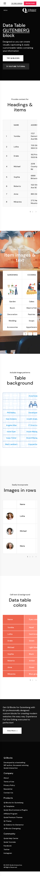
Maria (22, 546)
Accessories (12, 327)
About (6, 778)
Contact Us (8, 793)
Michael (23, 531)
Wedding (12, 321)
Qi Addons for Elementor (14, 825)
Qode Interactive (16, 865)
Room (12, 308)
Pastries (31, 314)
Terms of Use (9, 782)
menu (6, 10)
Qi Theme (7, 821)
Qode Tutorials (10, 842)
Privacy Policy (9, 785)
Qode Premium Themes (13, 817)
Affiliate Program (10, 814)
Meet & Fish (32, 308)
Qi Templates (9, 806)
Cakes (31, 301)
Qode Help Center (11, 838)
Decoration (12, 314)
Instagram (8, 853)
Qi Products (5, 3)
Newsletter (8, 789)
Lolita (22, 516)
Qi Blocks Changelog (12, 828)
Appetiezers (31, 327)
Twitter (6, 849)
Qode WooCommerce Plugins (16, 810)
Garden (12, 301)
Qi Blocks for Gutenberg (13, 803)
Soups (31, 321)
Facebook (8, 846)
